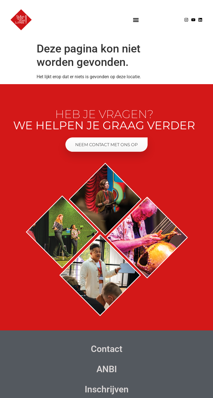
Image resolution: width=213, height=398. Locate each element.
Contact (106, 349)
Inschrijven (107, 389)
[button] (135, 19)
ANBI (106, 369)
